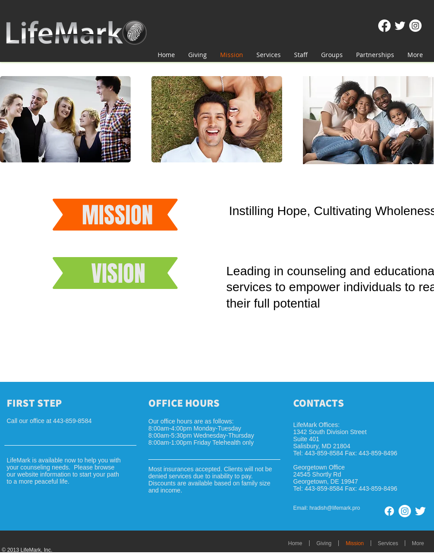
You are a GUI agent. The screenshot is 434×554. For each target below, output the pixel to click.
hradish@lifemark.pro (335, 508)
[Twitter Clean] (400, 25)
